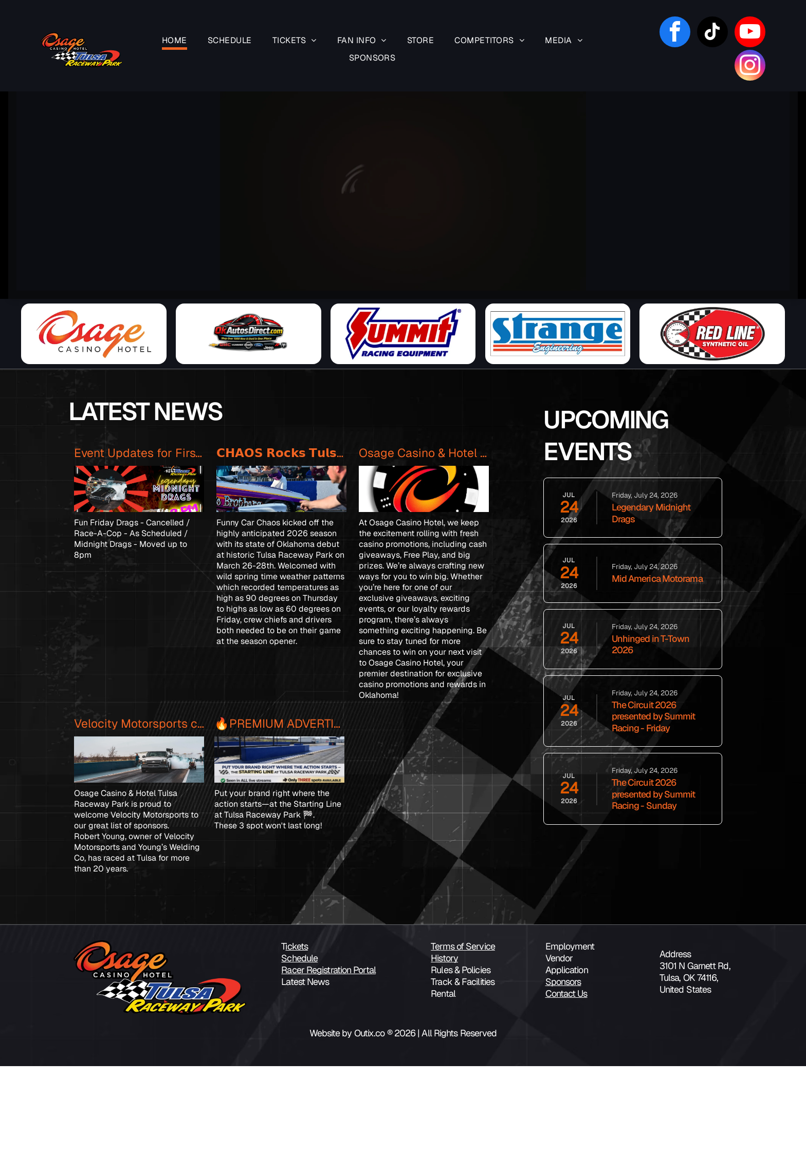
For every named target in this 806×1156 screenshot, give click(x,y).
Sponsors (563, 1071)
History (444, 1048)
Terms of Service (463, 1036)
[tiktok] (712, 33)
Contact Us (566, 1083)
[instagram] (750, 66)
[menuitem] (174, 41)
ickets (296, 1036)
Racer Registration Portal (328, 1060)
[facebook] (675, 33)
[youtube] (750, 33)
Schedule (299, 1048)
